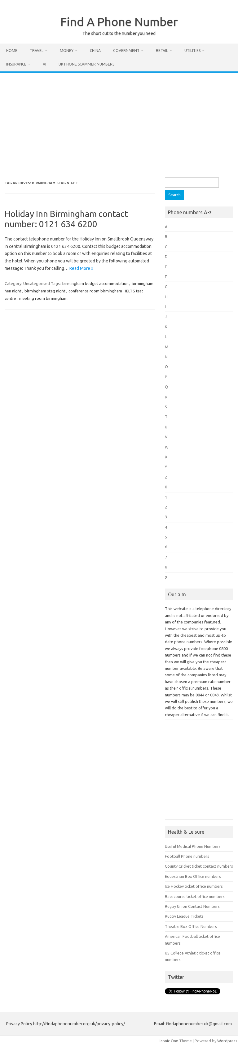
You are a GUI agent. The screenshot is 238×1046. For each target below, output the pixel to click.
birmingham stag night (44, 291)
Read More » (81, 268)
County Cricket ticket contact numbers (199, 866)
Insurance (16, 64)
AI (44, 64)
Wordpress (227, 1041)
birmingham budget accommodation (95, 283)
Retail (162, 51)
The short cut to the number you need (119, 33)
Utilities (192, 51)
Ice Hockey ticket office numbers (194, 886)
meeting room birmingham (43, 298)
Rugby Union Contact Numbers (192, 906)
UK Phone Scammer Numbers (86, 64)
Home (11, 51)
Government (126, 51)
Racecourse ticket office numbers (195, 896)
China (95, 51)
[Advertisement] (119, 119)
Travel (36, 51)
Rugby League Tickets (184, 916)
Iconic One (169, 1041)
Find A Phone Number (119, 21)
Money (66, 51)
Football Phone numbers (187, 856)
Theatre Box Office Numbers (191, 926)
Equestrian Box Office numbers (193, 876)
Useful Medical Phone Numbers (193, 846)
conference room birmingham (95, 291)
